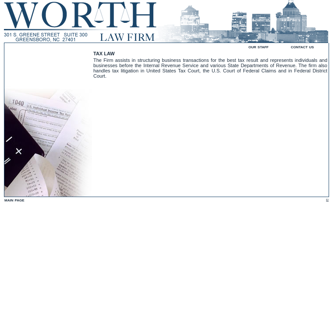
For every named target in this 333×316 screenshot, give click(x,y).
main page (14, 199)
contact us (302, 46)
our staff (258, 46)
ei (327, 199)
